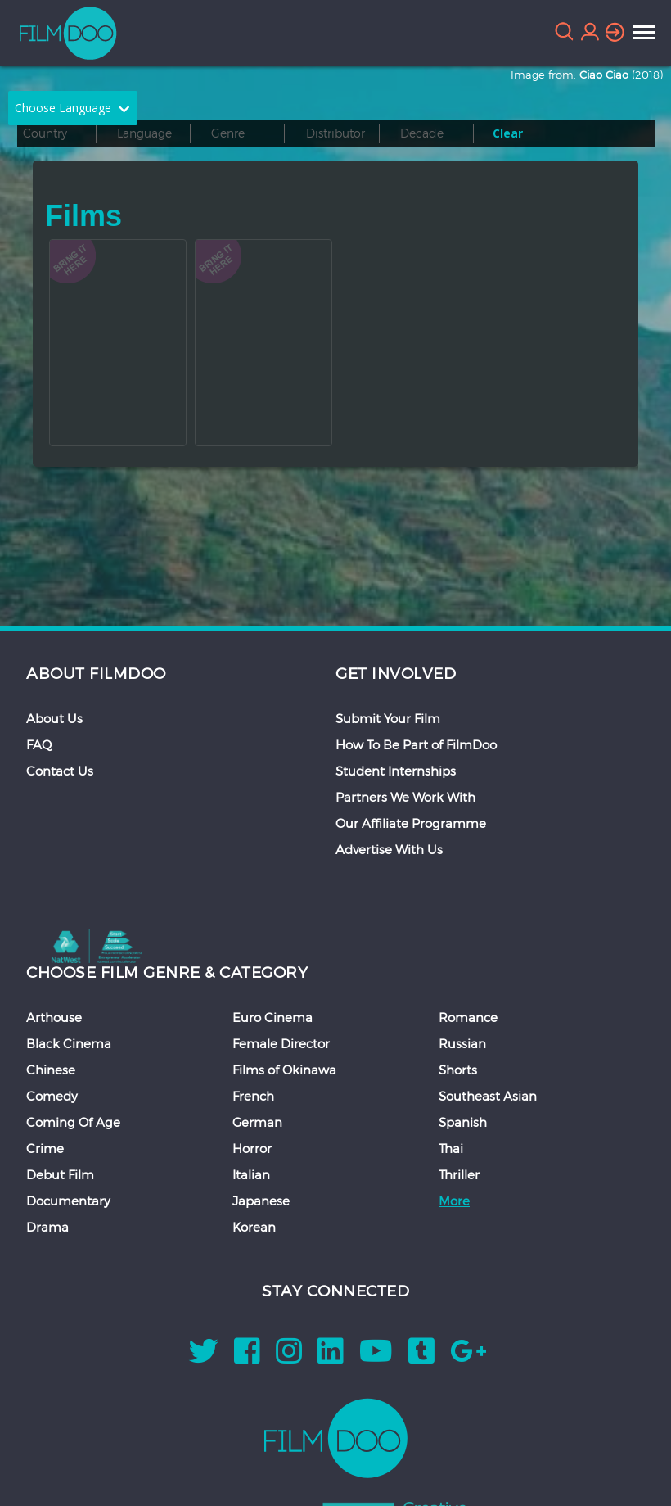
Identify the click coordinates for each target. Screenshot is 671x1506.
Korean (254, 1226)
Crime (45, 1148)
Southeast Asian (488, 1095)
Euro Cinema (272, 1017)
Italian (251, 1174)
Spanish (463, 1122)
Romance (468, 1017)
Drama (47, 1226)
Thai (451, 1148)
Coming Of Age (73, 1122)
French (253, 1095)
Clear (508, 133)
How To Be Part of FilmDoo (416, 744)
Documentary (68, 1200)
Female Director (281, 1043)
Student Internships (396, 770)
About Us (54, 718)
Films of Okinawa (284, 1069)
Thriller (459, 1174)
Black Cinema (68, 1043)
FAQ (39, 744)
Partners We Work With (405, 796)
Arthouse (54, 1017)
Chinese (50, 1069)
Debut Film (60, 1174)
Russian (462, 1043)
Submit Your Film (388, 718)
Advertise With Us (389, 849)
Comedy (52, 1095)
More (454, 1200)
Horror (252, 1148)
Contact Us (59, 770)
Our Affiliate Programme (411, 823)
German (257, 1122)
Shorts (458, 1069)
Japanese (261, 1200)
